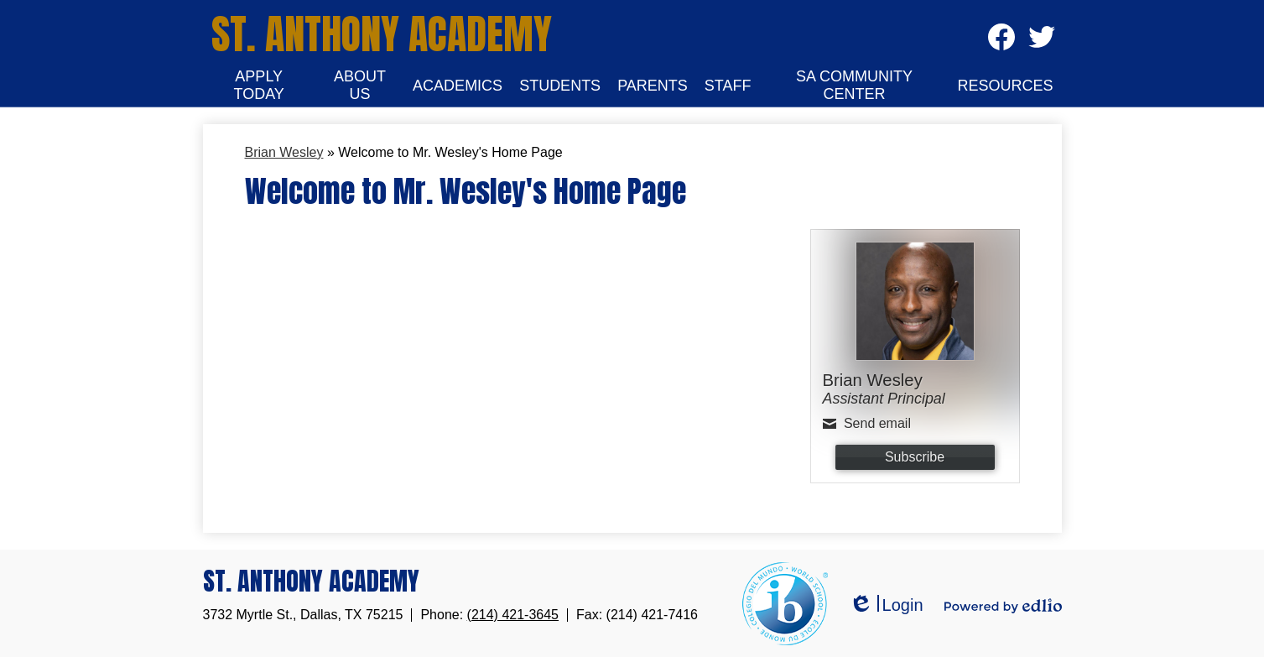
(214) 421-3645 (513, 614)
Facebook (1001, 42)
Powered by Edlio (1003, 605)
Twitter (1041, 42)
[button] (259, 86)
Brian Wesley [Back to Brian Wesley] (284, 152)
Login (886, 605)
